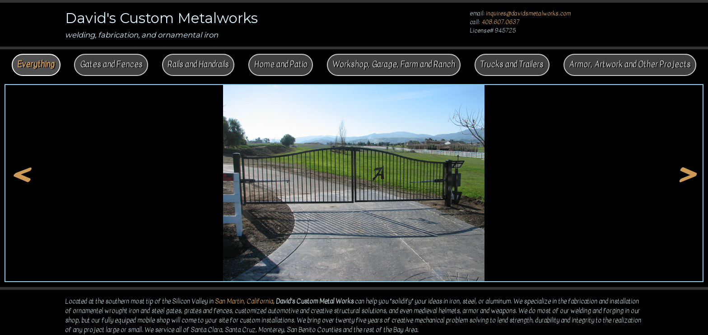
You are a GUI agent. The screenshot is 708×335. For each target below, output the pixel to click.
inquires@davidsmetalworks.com (528, 13)
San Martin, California (244, 301)
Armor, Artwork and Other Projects (630, 64)
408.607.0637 (500, 22)
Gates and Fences (111, 64)
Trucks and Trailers (512, 64)
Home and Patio (280, 64)
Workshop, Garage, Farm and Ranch (393, 64)
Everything (36, 64)
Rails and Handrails (198, 64)
